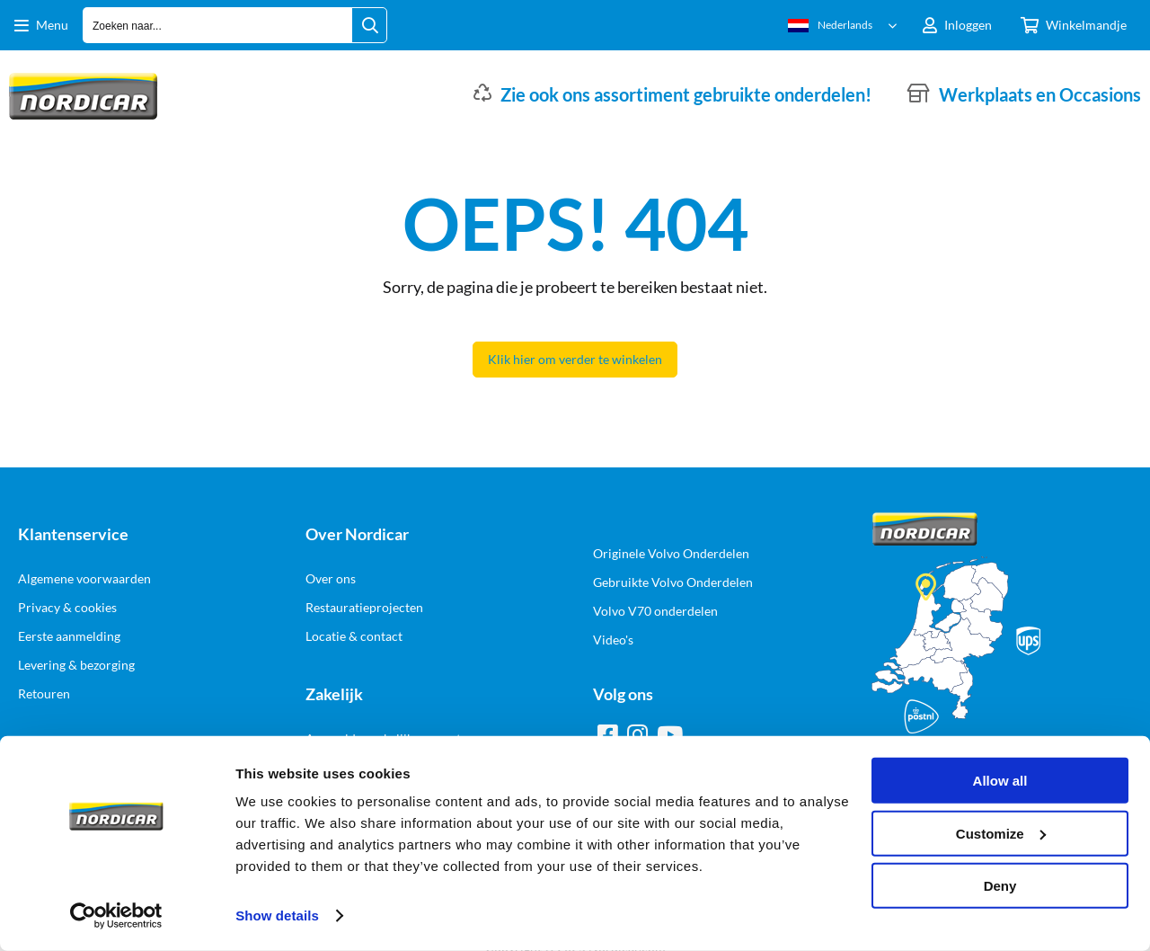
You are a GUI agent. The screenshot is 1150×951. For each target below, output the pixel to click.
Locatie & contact (353, 636)
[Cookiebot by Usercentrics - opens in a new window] (116, 915)
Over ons (330, 578)
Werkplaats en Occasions (1040, 94)
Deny (1000, 885)
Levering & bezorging (76, 664)
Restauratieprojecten (364, 607)
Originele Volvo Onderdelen (671, 553)
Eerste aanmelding (69, 636)
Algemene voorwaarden (84, 578)
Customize (1001, 832)
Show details (277, 915)
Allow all (1000, 780)
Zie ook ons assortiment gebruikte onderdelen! (685, 94)
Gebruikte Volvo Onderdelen (673, 582)
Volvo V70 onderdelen (655, 610)
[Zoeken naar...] (369, 25)
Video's (613, 639)
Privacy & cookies (67, 607)
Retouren (44, 693)
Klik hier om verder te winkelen (575, 359)
